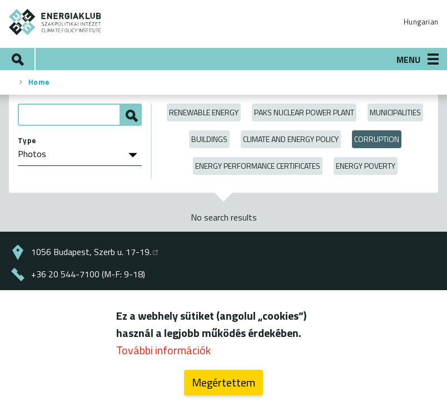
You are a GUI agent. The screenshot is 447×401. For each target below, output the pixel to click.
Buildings (209, 139)
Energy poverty (365, 166)
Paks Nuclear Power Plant (304, 112)
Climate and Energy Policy (291, 139)
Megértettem (223, 382)
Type (27, 140)
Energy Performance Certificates (257, 166)
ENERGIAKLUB (55, 22)
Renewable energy (204, 112)
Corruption (376, 139)
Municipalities (395, 112)
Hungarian (421, 21)
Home (38, 81)
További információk (163, 350)
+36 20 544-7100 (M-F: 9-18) (88, 274)
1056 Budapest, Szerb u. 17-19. (95, 251)
